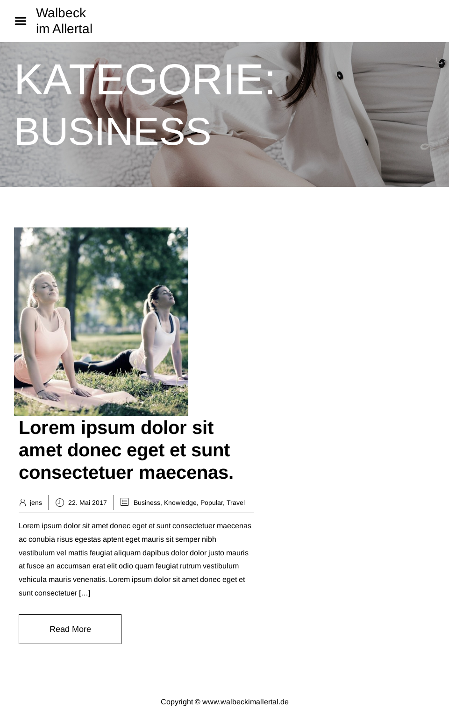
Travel (236, 502)
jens (36, 502)
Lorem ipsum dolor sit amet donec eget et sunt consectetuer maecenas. (126, 449)
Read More (70, 629)
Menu (24, 21)
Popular (211, 502)
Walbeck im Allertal (64, 21)
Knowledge (180, 502)
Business (147, 502)
